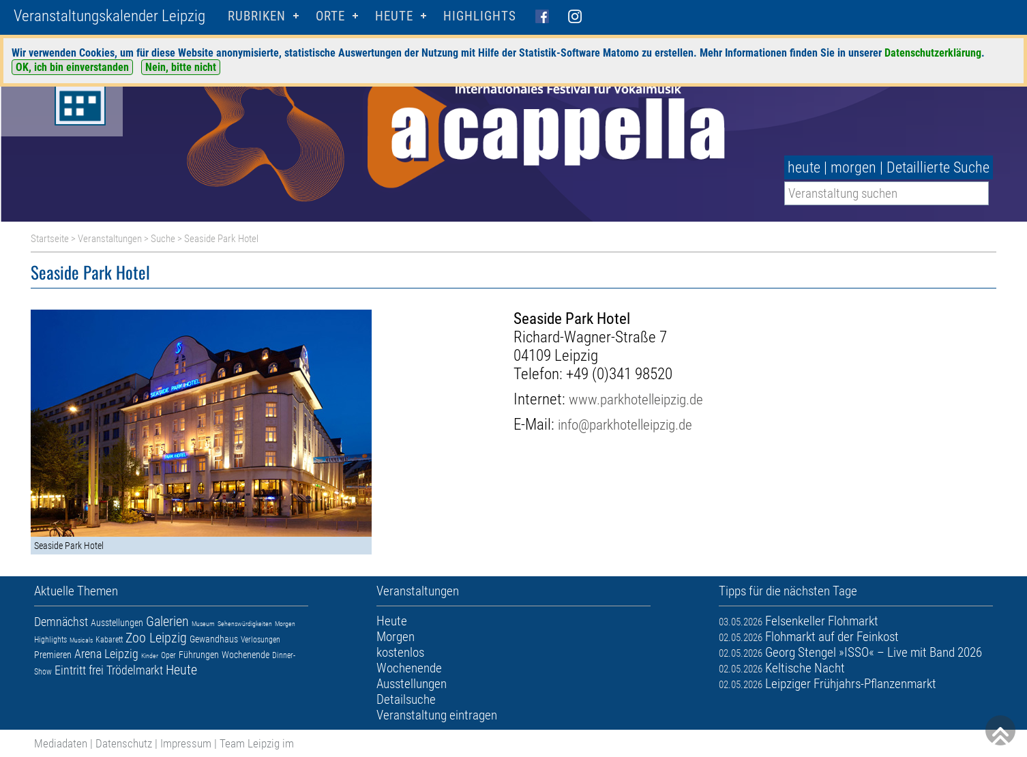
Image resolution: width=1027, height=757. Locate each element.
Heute (181, 670)
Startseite (50, 239)
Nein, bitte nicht (180, 67)
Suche (163, 239)
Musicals (81, 640)
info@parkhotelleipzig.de (625, 424)
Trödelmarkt (134, 670)
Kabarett (109, 639)
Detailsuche (406, 699)
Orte (330, 16)
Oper (168, 655)
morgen (853, 167)
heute (804, 167)
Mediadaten (60, 743)
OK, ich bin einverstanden (72, 67)
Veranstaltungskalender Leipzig (109, 16)
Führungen (199, 654)
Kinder (149, 655)
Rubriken (257, 16)
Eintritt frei (79, 670)
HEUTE (394, 16)
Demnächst (61, 621)
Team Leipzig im (257, 743)
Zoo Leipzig (156, 637)
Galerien (167, 621)
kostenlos (400, 652)
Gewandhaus (214, 639)
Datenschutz (123, 743)
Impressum (185, 743)
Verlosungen (260, 639)
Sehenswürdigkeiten (245, 623)
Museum (203, 623)
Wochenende (245, 654)
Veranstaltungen (110, 239)
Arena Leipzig (106, 654)
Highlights (479, 16)
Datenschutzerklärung (932, 52)
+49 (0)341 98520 (619, 374)
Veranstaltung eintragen (436, 715)
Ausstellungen (117, 622)
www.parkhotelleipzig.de (636, 399)
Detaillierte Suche (938, 167)
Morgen (285, 623)
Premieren (53, 654)
